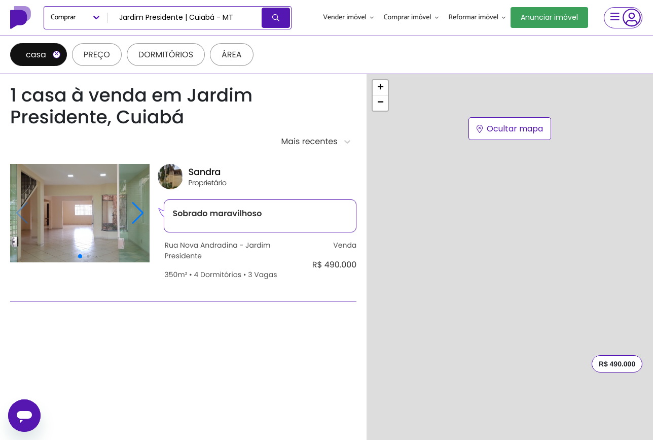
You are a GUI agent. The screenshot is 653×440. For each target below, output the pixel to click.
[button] (380, 87)
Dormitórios (165, 54)
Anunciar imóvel (549, 17)
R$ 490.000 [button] (617, 364)
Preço (97, 54)
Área (232, 54)
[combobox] (185, 18)
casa (43, 54)
